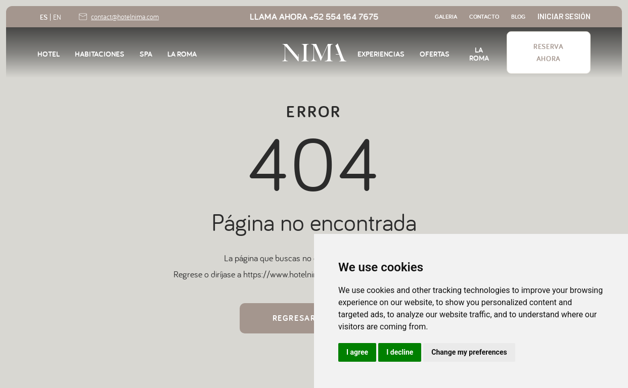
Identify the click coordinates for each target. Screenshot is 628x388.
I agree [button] (357, 352)
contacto (484, 17)
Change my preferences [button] (469, 352)
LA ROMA (182, 53)
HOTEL (48, 53)
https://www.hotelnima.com (292, 274)
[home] (314, 52)
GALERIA (446, 17)
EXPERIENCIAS (381, 53)
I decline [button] (399, 352)
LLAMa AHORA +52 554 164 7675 (314, 16)
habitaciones (99, 53)
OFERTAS (435, 53)
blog (518, 17)
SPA (146, 53)
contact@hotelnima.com (125, 17)
